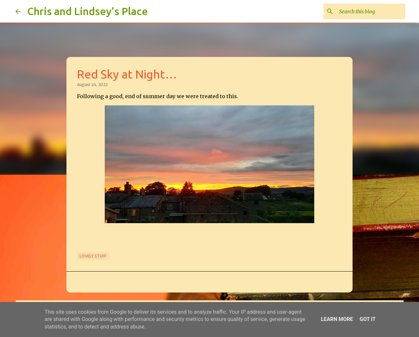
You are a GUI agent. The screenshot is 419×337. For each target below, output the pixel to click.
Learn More (337, 319)
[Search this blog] (371, 11)
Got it (367, 319)
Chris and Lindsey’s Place (87, 11)
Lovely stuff (93, 256)
